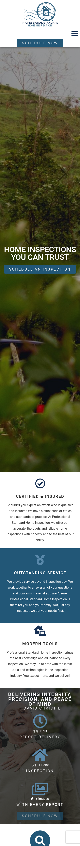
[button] (74, 33)
